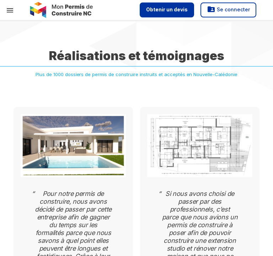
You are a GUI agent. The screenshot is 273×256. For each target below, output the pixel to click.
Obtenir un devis (167, 9)
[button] (9, 9)
